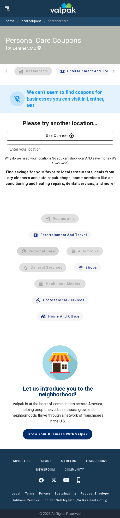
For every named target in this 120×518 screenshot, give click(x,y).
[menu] (7, 8)
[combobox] (60, 149)
